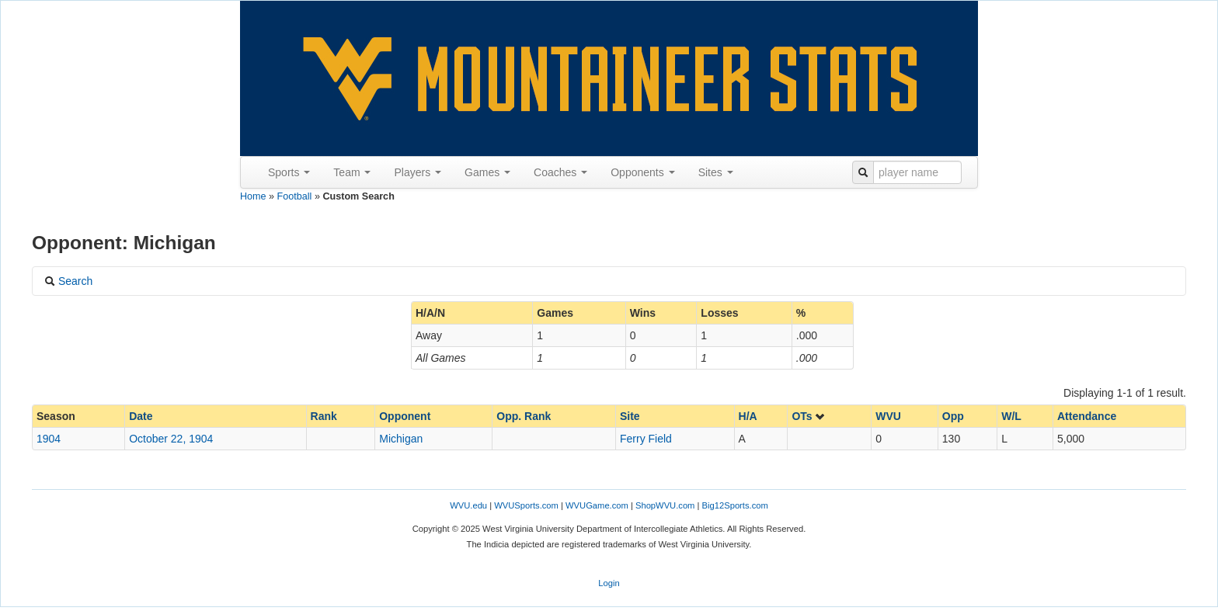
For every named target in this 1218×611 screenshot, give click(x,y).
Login (608, 583)
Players (417, 172)
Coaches (560, 172)
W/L (1011, 416)
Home (253, 196)
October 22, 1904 (171, 438)
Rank (324, 416)
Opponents (642, 172)
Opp (953, 416)
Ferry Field (646, 438)
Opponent (404, 416)
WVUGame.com (597, 505)
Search (68, 281)
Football (294, 196)
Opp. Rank (523, 416)
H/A (748, 416)
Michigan (401, 438)
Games (487, 172)
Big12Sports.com (735, 505)
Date (140, 416)
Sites (715, 172)
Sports (289, 172)
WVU (888, 416)
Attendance (1086, 416)
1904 (49, 438)
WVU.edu (468, 505)
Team (352, 172)
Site (630, 416)
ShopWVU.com (664, 505)
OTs (809, 416)
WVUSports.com (526, 505)
